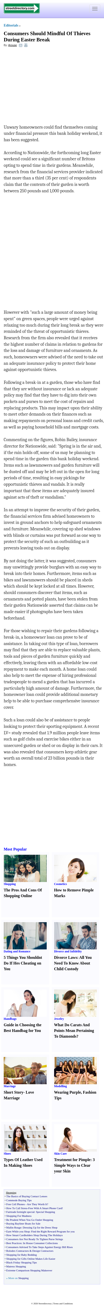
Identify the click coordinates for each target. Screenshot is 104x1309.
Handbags (10, 1019)
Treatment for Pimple (72, 1160)
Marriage (10, 1086)
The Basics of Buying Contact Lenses (26, 1196)
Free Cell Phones (15, 1204)
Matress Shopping (16, 1266)
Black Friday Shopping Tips (21, 1262)
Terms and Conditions (63, 1303)
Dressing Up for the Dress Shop (40, 1227)
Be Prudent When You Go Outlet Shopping (29, 1219)
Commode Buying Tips (19, 1200)
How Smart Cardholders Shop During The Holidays (34, 1235)
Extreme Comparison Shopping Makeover (29, 1270)
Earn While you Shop (18, 1231)
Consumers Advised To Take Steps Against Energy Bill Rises (39, 1247)
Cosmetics (60, 884)
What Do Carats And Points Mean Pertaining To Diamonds (74, 1030)
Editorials (11, 25)
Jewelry (59, 1019)
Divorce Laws (65, 957)
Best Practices (13, 1243)
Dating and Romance (17, 951)
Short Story (13, 1092)
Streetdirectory (45, 1303)
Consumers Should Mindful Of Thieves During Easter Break (47, 36)
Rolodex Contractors (17, 1250)
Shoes (7, 1153)
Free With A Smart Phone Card (45, 1208)
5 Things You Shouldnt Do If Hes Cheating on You (23, 963)
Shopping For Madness (18, 1215)
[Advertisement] (43, 87)
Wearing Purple (67, 1092)
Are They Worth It (37, 1204)
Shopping (10, 884)
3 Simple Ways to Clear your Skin (74, 1165)
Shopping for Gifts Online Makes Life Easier (30, 1258)
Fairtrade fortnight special (20, 1211)
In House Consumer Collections (40, 1243)
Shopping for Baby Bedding (21, 1254)
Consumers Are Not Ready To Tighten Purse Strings (34, 1239)
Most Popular (15, 849)
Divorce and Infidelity (68, 951)
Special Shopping (45, 1211)
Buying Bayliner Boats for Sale (23, 1223)
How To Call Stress (16, 1208)
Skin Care (60, 1153)
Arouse (12, 45)
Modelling (60, 1086)
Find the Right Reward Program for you (53, 1231)
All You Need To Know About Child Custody (73, 963)
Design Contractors (42, 1250)
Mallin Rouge (13, 1227)
